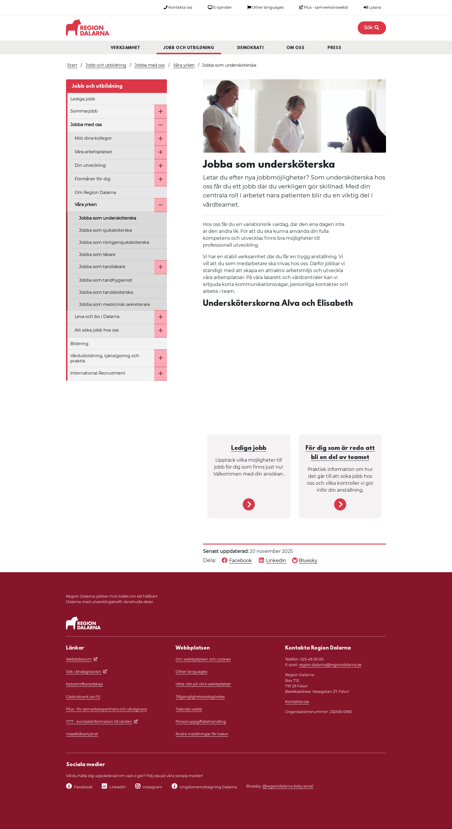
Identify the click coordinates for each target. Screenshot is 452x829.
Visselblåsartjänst (82, 734)
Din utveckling (90, 165)
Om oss (295, 48)
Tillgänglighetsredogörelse (200, 697)
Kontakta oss (178, 7)
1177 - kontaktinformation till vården (99, 721)
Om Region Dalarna (95, 192)
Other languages (265, 7)
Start (72, 65)
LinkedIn (117, 787)
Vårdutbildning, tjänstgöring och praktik (104, 358)
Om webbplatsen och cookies (203, 659)
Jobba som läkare (97, 254)
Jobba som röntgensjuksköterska (114, 242)
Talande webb (189, 709)
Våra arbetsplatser (93, 151)
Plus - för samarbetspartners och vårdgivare (106, 709)
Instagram (152, 787)
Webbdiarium (79, 659)
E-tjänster (220, 7)
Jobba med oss (150, 65)
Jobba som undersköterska (107, 218)
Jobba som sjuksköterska (105, 230)
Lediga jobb (82, 99)
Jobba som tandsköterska (106, 292)
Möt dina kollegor (93, 138)
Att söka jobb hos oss (97, 330)
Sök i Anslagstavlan (83, 671)
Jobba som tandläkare (102, 266)
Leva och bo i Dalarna (97, 316)
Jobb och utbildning (188, 48)
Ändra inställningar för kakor (202, 734)
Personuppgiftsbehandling (201, 721)
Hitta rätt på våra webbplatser (203, 684)
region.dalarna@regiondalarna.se (330, 665)
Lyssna (372, 7)
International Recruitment (97, 373)
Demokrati (250, 48)
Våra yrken (184, 65)
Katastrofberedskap (84, 684)
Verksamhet (126, 48)
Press (334, 48)
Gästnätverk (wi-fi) (83, 697)
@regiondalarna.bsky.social (288, 786)
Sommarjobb (84, 111)
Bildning (79, 343)
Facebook (83, 787)
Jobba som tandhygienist (105, 280)
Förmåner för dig (92, 178)
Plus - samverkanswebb (323, 7)
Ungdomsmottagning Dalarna (208, 787)
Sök (372, 27)
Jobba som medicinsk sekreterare (114, 304)
